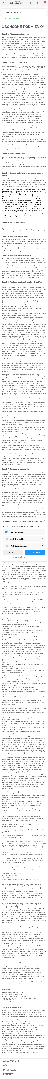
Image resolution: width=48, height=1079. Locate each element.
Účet (5, 1065)
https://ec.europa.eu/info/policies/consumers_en (17, 1033)
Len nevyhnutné (13, 552)
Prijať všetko (35, 552)
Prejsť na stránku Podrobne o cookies (24, 557)
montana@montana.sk (21, 1012)
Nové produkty (12, 12)
